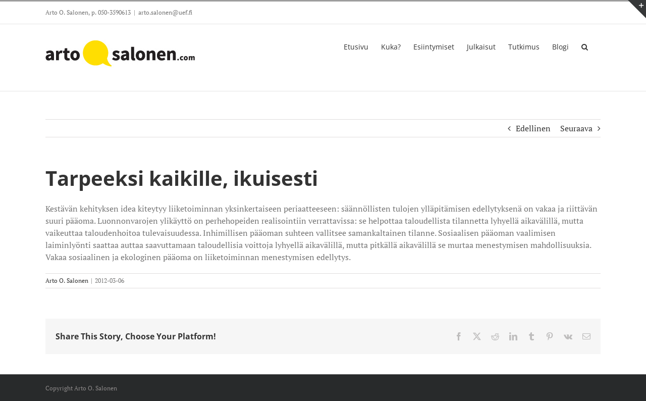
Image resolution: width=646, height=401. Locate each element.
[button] (584, 46)
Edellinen (533, 128)
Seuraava (576, 128)
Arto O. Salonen (66, 280)
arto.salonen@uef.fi (165, 12)
